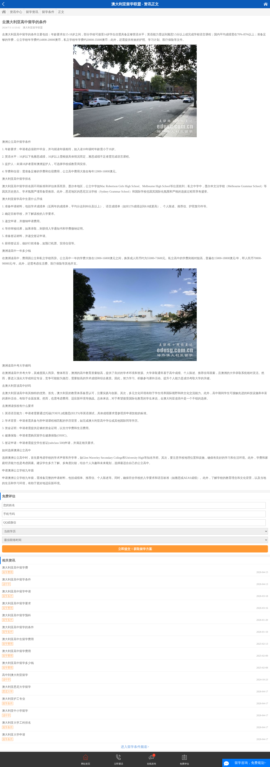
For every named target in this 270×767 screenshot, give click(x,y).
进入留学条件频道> (135, 746)
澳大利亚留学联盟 (33, 27)
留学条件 (48, 12)
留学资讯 (32, 12)
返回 (3, 4)
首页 (265, 4)
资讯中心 (16, 12)
